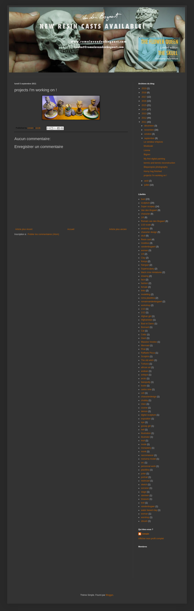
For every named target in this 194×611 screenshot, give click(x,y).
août (146, 181)
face (143, 279)
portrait (144, 477)
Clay (143, 258)
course (144, 407)
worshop (145, 517)
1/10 (143, 309)
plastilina (145, 470)
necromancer (147, 455)
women (144, 250)
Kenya (144, 261)
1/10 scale (146, 225)
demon (144, 411)
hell (142, 429)
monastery (146, 448)
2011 (144, 122)
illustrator (145, 437)
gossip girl (146, 426)
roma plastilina (148, 298)
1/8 (142, 254)
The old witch (147, 360)
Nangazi (145, 265)
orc (142, 462)
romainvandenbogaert (151, 301)
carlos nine (146, 389)
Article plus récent (23, 229)
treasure (145, 499)
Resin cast (146, 239)
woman (144, 514)
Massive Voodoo (149, 342)
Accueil (70, 229)
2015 (144, 105)
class (143, 404)
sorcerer (145, 488)
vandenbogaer (148, 506)
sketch (144, 484)
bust (143, 199)
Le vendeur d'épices (153, 142)
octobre (148, 134)
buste (143, 385)
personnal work (148, 466)
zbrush (144, 521)
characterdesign (148, 396)
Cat (142, 331)
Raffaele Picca (148, 353)
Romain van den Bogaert (153, 221)
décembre (149, 125)
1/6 (142, 217)
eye (142, 422)
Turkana (145, 364)
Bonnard (145, 327)
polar (143, 473)
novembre (149, 130)
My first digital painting (154, 159)
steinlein (145, 495)
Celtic (143, 334)
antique (144, 374)
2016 (144, 101)
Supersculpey (147, 268)
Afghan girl (146, 316)
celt (142, 393)
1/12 (143, 312)
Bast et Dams (147, 323)
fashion (144, 283)
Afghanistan (146, 320)
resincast (145, 481)
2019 (144, 88)
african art (146, 367)
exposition (146, 418)
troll (142, 503)
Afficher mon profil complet (151, 538)
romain (145, 534)
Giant (143, 338)
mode (143, 444)
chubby (144, 400)
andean (144, 371)
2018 (144, 92)
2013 (144, 113)
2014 (144, 109)
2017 (144, 97)
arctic (143, 378)
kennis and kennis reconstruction (159, 163)
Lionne (147, 150)
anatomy (145, 228)
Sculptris (145, 356)
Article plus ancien (118, 229)
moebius (145, 243)
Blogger (109, 595)
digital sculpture (148, 415)
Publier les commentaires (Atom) (43, 234)
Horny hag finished (153, 171)
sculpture (145, 203)
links (143, 290)
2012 (144, 118)
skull (143, 235)
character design (149, 232)
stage (143, 492)
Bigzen (147, 154)
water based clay (149, 510)
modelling (145, 294)
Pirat (143, 349)
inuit (143, 440)
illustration (146, 433)
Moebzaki (148, 146)
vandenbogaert (148, 246)
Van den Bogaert (149, 210)
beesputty (145, 382)
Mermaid (145, 345)
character (145, 214)
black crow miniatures (151, 272)
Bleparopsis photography (156, 167)
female (144, 287)
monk (143, 451)
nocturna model (148, 459)
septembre (149, 138)
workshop (145, 305)
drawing (145, 276)
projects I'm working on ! (155, 175)
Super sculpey (148, 206)
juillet (147, 185)
